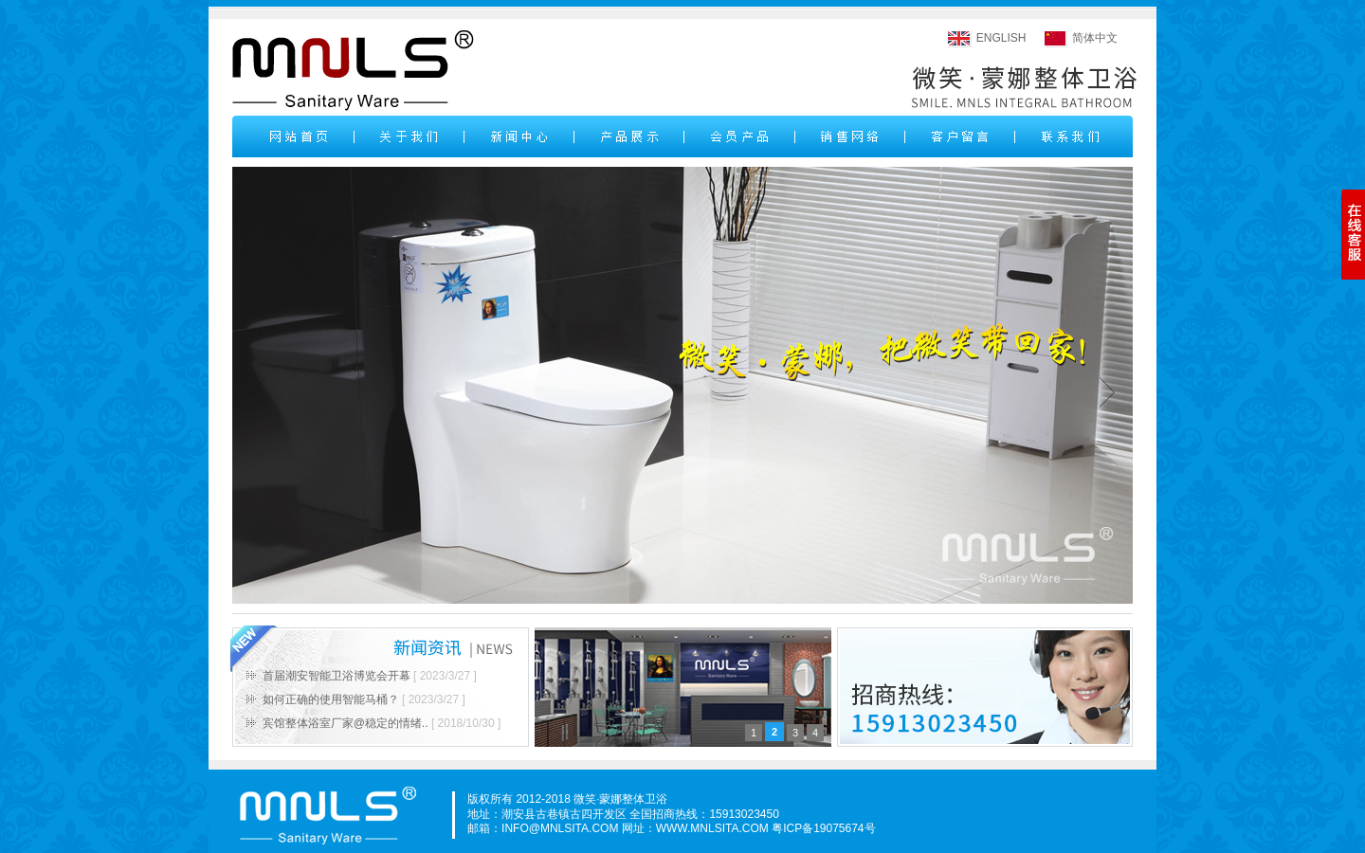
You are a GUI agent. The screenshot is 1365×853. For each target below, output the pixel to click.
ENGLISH (1001, 38)
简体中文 (1095, 38)
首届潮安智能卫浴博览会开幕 (336, 675)
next (1106, 391)
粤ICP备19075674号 (823, 828)
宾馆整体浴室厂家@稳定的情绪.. (345, 723)
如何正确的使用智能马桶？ (331, 699)
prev (258, 391)
